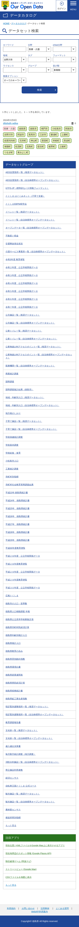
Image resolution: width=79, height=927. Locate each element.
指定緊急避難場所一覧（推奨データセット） (27, 706)
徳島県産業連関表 (14, 675)
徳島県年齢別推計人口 (16, 635)
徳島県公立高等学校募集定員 (20, 619)
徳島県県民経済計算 (15, 683)
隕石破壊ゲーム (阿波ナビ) (18, 861)
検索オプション (10, 76)
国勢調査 (10, 381)
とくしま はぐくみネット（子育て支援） (25, 196)
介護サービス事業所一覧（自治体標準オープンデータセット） (36, 251)
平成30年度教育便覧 (15, 548)
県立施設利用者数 (14, 770)
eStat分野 (57, 45)
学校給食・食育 (13, 453)
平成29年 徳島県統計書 (18, 540)
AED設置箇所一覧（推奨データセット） (25, 172)
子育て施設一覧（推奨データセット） (24, 421)
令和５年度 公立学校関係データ (22, 291)
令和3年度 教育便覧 (15, 259)
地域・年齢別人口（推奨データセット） (25, 397)
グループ (32, 65)
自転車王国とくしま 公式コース (21, 786)
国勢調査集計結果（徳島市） (20, 389)
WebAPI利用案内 (39, 911)
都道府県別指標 (13, 817)
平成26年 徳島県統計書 (18, 516)
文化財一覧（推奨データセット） (22, 730)
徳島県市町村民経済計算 (17, 627)
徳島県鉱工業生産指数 (16, 698)
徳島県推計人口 (13, 643)
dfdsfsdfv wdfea (10, 123)
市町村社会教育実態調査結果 (20, 484)
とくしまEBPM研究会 (16, 204)
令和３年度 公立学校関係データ (22, 275)
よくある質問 (62, 908)
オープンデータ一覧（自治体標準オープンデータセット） (33, 228)
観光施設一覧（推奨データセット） (23, 794)
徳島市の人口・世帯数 (16, 603)
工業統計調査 (12, 469)
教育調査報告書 (13, 722)
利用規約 (11, 908)
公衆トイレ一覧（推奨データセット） (24, 331)
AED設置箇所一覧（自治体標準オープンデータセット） (32, 180)
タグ (30, 55)
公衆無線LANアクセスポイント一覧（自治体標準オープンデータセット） (39, 356)
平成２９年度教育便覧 (16, 580)
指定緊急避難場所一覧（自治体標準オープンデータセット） (35, 714)
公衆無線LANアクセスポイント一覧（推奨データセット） (33, 346)
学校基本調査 (12, 445)
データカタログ (23, 15)
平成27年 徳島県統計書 (18, 524)
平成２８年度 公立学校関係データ (23, 556)
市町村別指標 (12, 476)
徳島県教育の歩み (14, 651)
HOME (6, 23)
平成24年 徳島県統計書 (18, 500)
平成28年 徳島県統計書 (18, 532)
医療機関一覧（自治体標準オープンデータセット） (30, 365)
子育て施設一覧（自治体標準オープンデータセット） (31, 429)
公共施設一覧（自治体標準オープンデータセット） (30, 323)
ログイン (61, 8)
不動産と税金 (12, 235)
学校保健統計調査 (14, 437)
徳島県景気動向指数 (15, 659)
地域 (5, 55)
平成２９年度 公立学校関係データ (23, 572)
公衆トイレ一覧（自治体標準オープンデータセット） (31, 339)
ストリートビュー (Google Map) (21, 869)
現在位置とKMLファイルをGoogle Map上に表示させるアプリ (35, 845)
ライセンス (8, 65)
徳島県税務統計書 (14, 690)
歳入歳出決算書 (13, 746)
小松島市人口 (12, 461)
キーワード (8, 45)
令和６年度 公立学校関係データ (22, 299)
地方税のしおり (13, 413)
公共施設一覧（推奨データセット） (23, 315)
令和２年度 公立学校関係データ (22, 267)
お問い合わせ (28, 908)
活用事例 (45, 908)
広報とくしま (12, 595)
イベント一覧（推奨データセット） (23, 212)
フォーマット (59, 55)
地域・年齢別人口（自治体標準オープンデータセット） (32, 405)
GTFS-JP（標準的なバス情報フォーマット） (27, 188)
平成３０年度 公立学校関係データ (23, 587)
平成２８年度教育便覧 (16, 564)
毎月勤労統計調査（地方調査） (21, 754)
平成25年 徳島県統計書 (18, 508)
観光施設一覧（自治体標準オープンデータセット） (30, 801)
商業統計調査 (12, 373)
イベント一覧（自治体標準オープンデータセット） (30, 220)
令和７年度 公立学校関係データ (22, 307)
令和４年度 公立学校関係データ (22, 283)
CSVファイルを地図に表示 (19, 877)
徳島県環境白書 (13, 667)
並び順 (56, 65)
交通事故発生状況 (14, 243)
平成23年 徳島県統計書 (17, 492)
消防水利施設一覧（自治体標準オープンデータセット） (32, 762)
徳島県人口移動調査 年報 (18, 611)
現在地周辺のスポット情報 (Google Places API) (28, 853)
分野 (30, 45)
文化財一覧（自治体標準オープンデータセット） (29, 738)
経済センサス (12, 778)
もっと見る (11, 825)
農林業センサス (13, 809)
